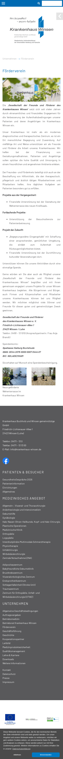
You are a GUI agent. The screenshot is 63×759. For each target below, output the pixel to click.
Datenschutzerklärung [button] (21, 749)
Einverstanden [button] (46, 755)
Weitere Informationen (14, 663)
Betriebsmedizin (11, 619)
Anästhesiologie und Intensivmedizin (22, 509)
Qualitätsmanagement (14, 651)
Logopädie (8, 537)
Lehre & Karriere (11, 655)
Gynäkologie (9, 517)
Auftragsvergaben (12, 615)
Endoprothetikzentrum (14, 580)
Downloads (8, 659)
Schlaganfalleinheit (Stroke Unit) (19, 584)
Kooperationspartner (13, 639)
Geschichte (8, 635)
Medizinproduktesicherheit (16, 647)
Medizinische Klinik (12, 529)
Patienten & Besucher (23, 472)
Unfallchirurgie (10, 549)
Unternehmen (10, 58)
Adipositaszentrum (12, 564)
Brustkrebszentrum (13, 572)
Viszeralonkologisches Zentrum (19, 576)
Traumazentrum (11, 588)
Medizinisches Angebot (24, 498)
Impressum (8, 682)
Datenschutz (9, 674)
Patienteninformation (14, 483)
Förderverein (27, 58)
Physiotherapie (10, 545)
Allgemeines (9, 491)
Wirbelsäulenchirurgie (14, 553)
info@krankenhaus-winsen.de (25, 449)
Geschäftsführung (12, 631)
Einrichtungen (10, 487)
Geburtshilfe (9, 513)
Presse (6, 678)
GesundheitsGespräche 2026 (17, 479)
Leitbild (6, 643)
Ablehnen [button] (17, 755)
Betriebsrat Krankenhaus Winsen (19, 623)
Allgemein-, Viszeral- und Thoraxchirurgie (24, 505)
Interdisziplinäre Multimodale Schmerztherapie (26, 541)
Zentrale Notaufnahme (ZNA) (17, 558)
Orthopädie (8, 533)
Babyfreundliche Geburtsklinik (18, 568)
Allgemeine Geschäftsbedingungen (20, 610)
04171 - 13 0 (17, 441)
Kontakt (7, 669)
